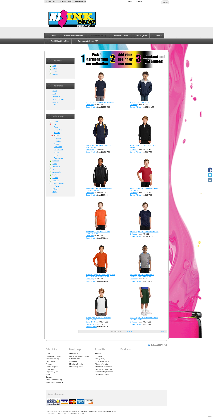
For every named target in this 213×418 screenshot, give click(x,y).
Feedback (98, 356)
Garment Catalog (98, 36)
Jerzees (55, 102)
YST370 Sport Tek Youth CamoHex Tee (144, 231)
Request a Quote (52, 372)
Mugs (55, 192)
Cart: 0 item (52, 1)
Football (58, 141)
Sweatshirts (58, 130)
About (48, 374)
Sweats (55, 74)
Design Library (51, 361)
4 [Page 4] (127, 331)
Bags (54, 169)
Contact (159, 36)
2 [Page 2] (122, 331)
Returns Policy (74, 359)
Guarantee (73, 361)
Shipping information (76, 364)
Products (49, 364)
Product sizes (74, 353)
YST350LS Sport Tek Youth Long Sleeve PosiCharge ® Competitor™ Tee (100, 275)
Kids (54, 124)
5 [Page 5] (129, 331)
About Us (98, 353)
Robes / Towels (58, 183)
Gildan (55, 91)
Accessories (58, 158)
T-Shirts (57, 133)
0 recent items (65, 1)
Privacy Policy (100, 359)
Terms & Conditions (102, 361)
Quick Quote (141, 36)
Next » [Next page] (163, 331)
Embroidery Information (103, 369)
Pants (56, 155)
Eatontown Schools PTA (88, 41)
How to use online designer (79, 356)
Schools (55, 189)
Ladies (55, 68)
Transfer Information (102, 374)
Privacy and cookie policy (107, 411)
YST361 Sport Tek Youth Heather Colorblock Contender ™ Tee (142, 275)
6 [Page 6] (131, 331)
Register (139, 1)
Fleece (56, 144)
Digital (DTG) (90, 322)
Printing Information (102, 364)
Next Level (56, 96)
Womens (56, 161)
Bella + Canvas (58, 99)
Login (130, 1)
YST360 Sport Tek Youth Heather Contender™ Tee (98, 232)
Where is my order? (76, 367)
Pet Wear (56, 186)
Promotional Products (73, 36)
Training (58, 138)
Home (53, 36)
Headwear (56, 166)
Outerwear (58, 147)
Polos (55, 71)
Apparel (55, 121)
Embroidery (90, 105)
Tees (54, 66)
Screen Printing (91, 107)
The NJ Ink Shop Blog (60, 41)
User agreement (88, 411)
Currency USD (80, 1)
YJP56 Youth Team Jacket (139, 102)
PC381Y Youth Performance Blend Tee (100, 102)
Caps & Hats (58, 149)
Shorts (56, 152)
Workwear (56, 175)
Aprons (55, 178)
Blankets (56, 180)
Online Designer (121, 36)
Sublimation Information (103, 367)
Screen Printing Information (104, 372)
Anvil (54, 93)
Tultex (55, 105)
